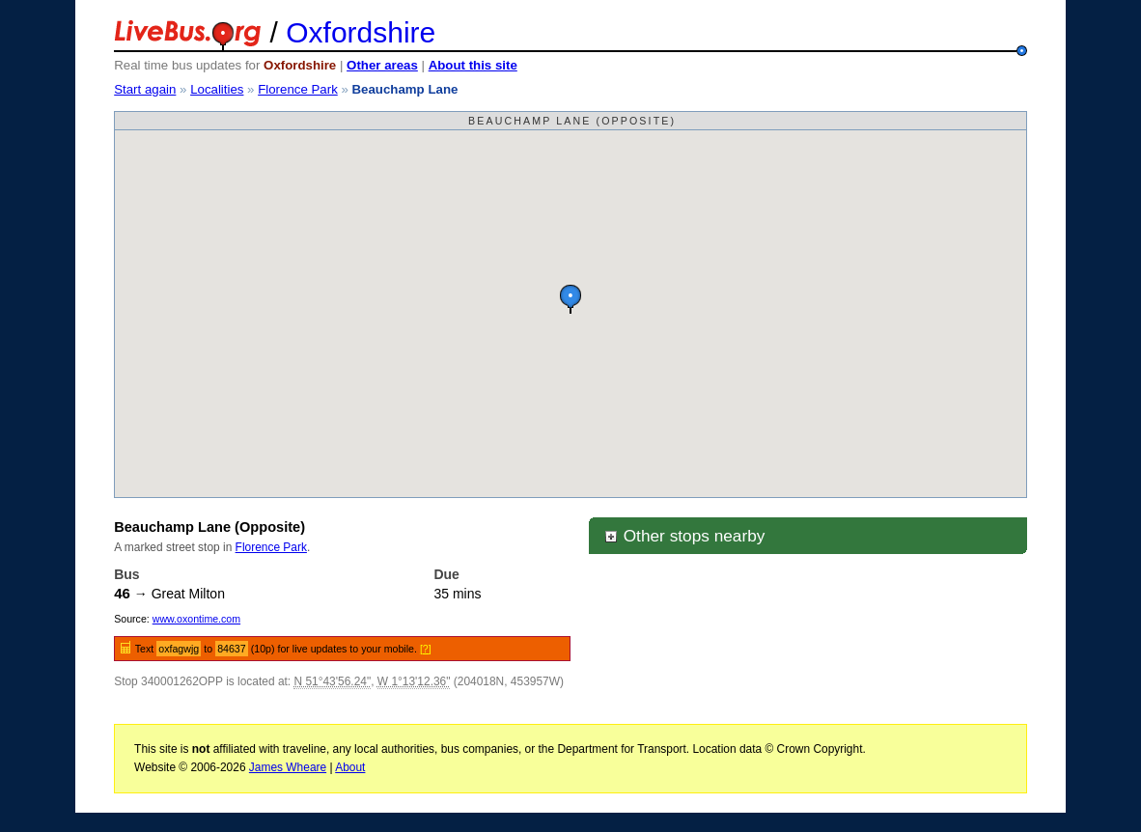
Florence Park (298, 89)
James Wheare (287, 767)
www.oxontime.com (196, 618)
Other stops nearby (684, 535)
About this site (473, 65)
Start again (145, 89)
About (350, 767)
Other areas (382, 65)
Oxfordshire (360, 32)
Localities (216, 89)
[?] (425, 648)
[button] (570, 299)
